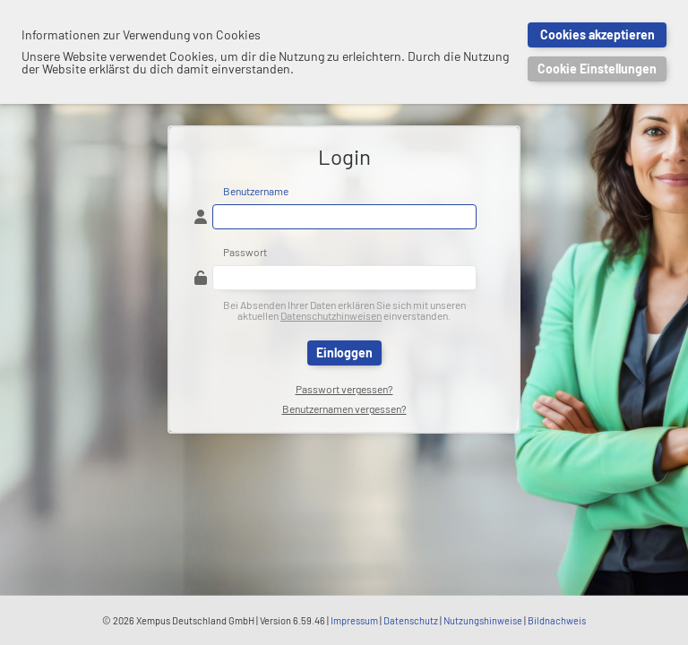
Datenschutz (410, 620)
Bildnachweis (557, 620)
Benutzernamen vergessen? (344, 408)
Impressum (354, 620)
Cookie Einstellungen (597, 68)
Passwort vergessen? (344, 388)
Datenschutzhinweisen (331, 315)
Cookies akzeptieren (597, 34)
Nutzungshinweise (482, 620)
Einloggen (344, 352)
